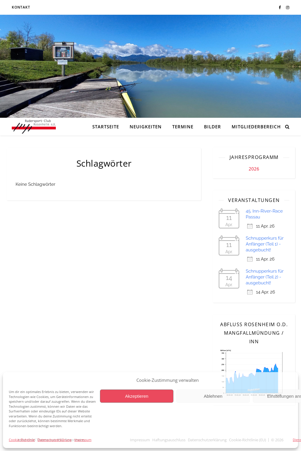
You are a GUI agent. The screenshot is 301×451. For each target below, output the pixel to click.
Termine (182, 127)
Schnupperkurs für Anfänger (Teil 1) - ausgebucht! (264, 244)
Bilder (212, 127)
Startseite (105, 127)
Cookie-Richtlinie (22, 439)
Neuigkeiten (146, 127)
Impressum (82, 439)
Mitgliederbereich (256, 127)
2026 (254, 169)
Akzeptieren (136, 396)
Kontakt (21, 7)
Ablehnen (213, 396)
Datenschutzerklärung (54, 439)
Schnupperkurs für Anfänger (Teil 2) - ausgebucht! (264, 277)
